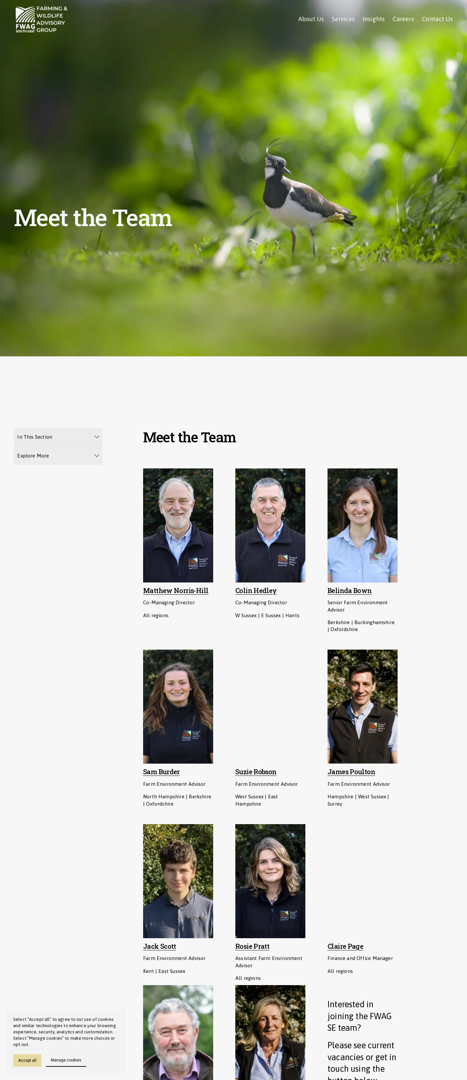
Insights (374, 19)
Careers (403, 19)
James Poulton (351, 771)
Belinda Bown (350, 590)
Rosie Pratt (252, 946)
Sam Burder (161, 771)
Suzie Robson (256, 771)
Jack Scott (159, 946)
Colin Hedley (256, 590)
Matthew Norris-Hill (175, 590)
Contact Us (437, 19)
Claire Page (345, 946)
